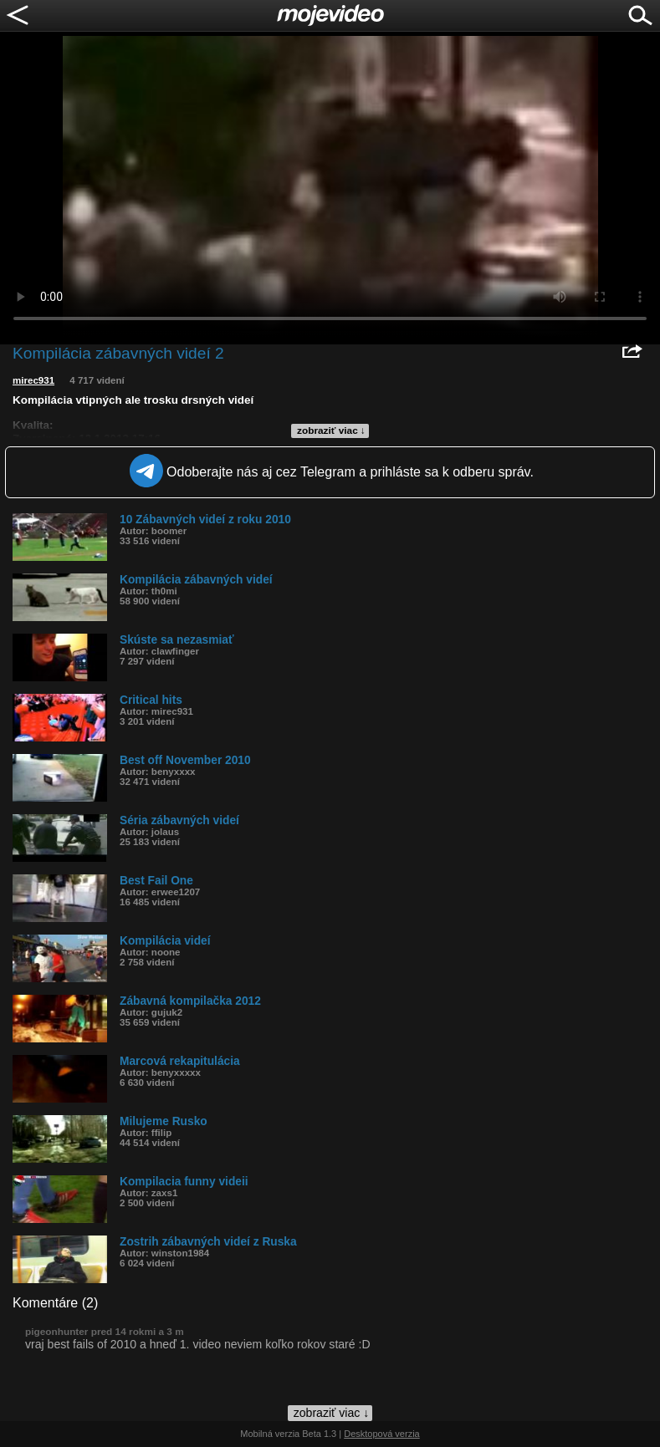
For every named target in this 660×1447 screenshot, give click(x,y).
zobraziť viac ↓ (331, 430)
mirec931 (33, 380)
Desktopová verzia (382, 1434)
